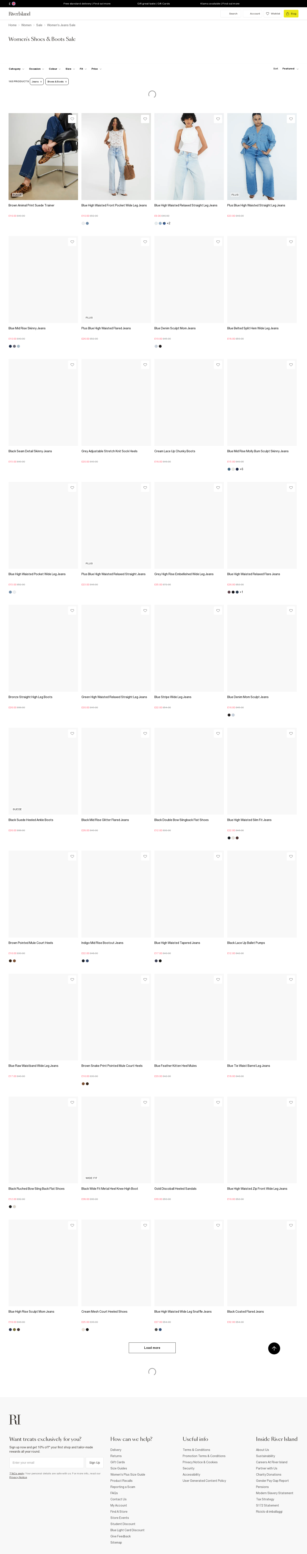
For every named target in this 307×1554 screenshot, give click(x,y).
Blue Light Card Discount (127, 1530)
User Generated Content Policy (204, 1480)
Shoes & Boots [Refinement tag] (57, 81)
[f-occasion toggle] (36, 68)
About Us (262, 1450)
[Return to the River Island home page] (23, 13)
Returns (116, 1456)
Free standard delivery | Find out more (87, 3)
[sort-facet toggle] (285, 68)
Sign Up (94, 1462)
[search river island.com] (231, 13)
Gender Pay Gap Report (272, 1480)
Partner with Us (266, 1468)
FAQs (114, 1493)
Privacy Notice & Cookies (200, 1462)
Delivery (115, 1450)
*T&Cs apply (16, 1473)
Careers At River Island (271, 1462)
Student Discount (122, 1524)
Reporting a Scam (122, 1487)
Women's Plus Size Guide (127, 1474)
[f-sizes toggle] (70, 68)
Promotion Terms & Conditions (204, 1456)
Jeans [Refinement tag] (37, 81)
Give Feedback (120, 1536)
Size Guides (118, 1468)
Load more (152, 1347)
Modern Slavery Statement (274, 1493)
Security (188, 1468)
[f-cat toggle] (16, 68)
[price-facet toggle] (97, 68)
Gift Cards (117, 1462)
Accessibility (191, 1474)
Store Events (119, 1517)
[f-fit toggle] (83, 68)
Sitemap (116, 1542)
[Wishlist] (72, 119)
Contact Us (118, 1499)
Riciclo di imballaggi (269, 1511)
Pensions (262, 1487)
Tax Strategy (265, 1499)
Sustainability (265, 1456)
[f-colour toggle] (55, 68)
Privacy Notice (18, 1477)
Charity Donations (268, 1474)
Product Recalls (121, 1480)
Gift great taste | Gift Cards (153, 3)
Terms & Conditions (196, 1450)
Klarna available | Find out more (219, 3)
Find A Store (118, 1511)
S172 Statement (267, 1505)
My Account (118, 1505)
